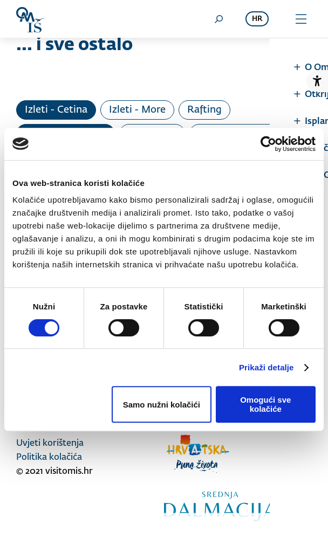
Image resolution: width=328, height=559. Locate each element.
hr (257, 19)
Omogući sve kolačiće (265, 404)
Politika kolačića (49, 457)
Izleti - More (137, 110)
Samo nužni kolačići (161, 404)
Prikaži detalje (266, 367)
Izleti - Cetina (56, 110)
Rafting (204, 110)
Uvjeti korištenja (50, 443)
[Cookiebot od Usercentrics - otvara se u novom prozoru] (268, 144)
